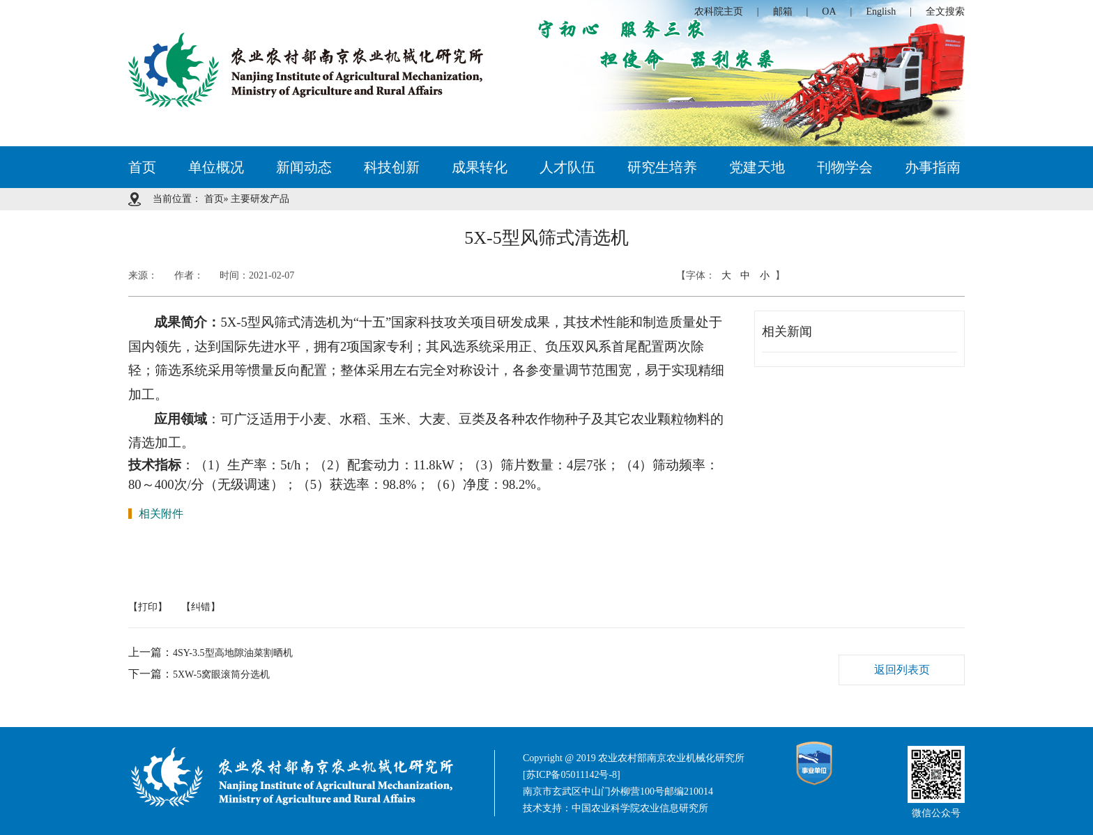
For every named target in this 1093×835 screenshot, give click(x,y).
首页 (142, 167)
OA (829, 11)
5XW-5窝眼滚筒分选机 (221, 674)
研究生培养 (662, 167)
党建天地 (757, 167)
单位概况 (216, 167)
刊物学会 (845, 167)
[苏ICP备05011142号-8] (571, 775)
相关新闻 (787, 331)
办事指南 (933, 167)
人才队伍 (567, 167)
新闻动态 (304, 167)
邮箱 (783, 11)
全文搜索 (945, 11)
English (881, 11)
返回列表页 (902, 670)
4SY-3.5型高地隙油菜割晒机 (233, 653)
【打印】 (147, 607)
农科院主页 (718, 11)
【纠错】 (200, 607)
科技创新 (392, 167)
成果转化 (479, 167)
